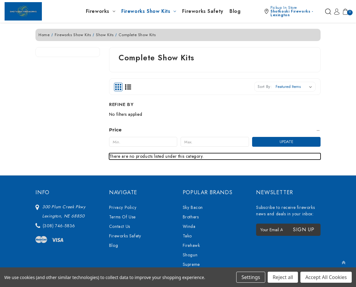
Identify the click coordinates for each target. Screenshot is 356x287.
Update (87, 93)
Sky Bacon (193, 155)
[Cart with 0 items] (344, 11)
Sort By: (265, 86)
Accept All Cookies (326, 277)
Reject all (283, 277)
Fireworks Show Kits (148, 11)
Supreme (191, 212)
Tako (187, 184)
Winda (189, 174)
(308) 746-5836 (59, 174)
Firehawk (191, 193)
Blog (234, 11)
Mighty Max (194, 241)
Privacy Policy (122, 155)
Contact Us (119, 174)
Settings (250, 277)
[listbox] (295, 86)
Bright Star (193, 231)
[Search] (328, 11)
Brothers (191, 165)
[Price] (67, 81)
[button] (293, 11)
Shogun (190, 203)
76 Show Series (198, 222)
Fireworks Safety (202, 11)
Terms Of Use (122, 165)
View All (191, 250)
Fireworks (100, 11)
